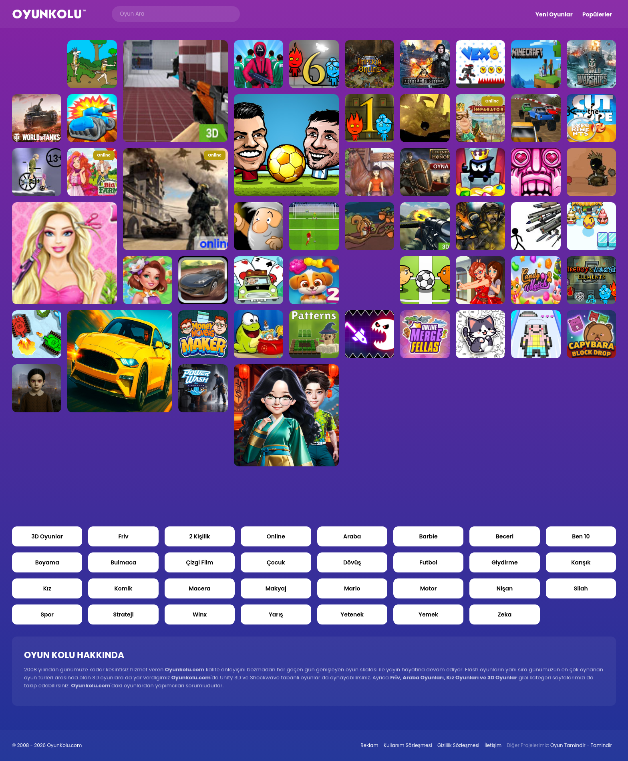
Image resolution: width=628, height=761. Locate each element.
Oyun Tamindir (568, 745)
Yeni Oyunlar (554, 14)
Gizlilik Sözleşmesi (458, 745)
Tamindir (601, 745)
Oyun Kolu (49, 14)
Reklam (369, 745)
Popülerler (597, 14)
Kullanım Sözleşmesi (408, 745)
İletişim (493, 745)
